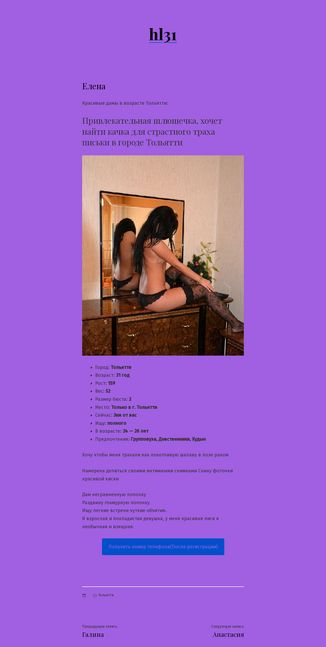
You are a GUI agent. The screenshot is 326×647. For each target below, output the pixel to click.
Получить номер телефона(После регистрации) (163, 547)
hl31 (163, 33)
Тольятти (106, 595)
